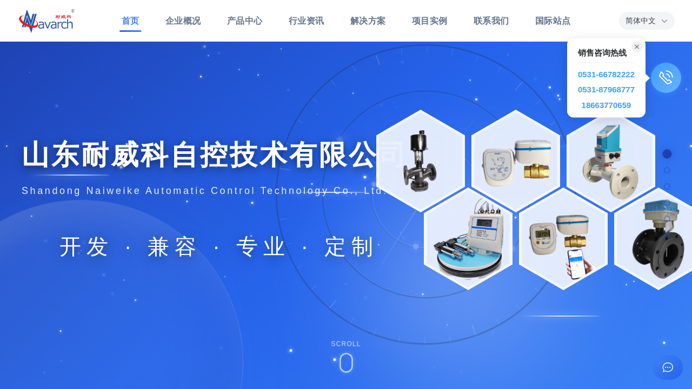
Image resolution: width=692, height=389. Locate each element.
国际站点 (553, 20)
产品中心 (245, 20)
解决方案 (368, 20)
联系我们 (491, 20)
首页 (130, 24)
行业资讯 (306, 20)
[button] (647, 21)
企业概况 (183, 20)
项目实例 (430, 20)
